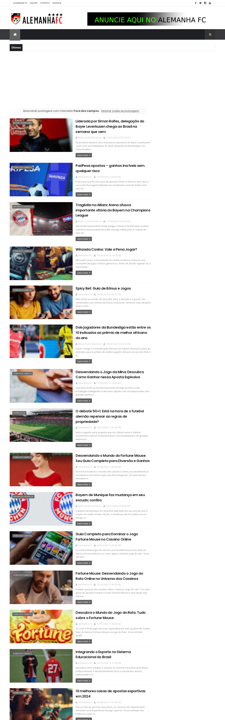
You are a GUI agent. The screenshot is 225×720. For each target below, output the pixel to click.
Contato (45, 3)
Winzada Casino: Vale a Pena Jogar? (96, 242)
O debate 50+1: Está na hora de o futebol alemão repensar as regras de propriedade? (103, 406)
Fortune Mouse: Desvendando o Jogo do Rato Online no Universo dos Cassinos (104, 562)
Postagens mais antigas (129, 712)
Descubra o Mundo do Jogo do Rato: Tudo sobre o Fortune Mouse (101, 600)
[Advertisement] (112, 79)
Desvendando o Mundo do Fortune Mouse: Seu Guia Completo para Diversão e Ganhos (103, 445)
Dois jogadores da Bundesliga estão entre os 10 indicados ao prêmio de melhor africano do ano (104, 325)
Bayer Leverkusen (22, 123)
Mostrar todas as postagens (116, 111)
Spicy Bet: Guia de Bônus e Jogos (93, 281)
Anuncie (57, 3)
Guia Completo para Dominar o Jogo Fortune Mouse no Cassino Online (104, 523)
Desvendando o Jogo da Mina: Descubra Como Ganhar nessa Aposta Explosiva (100, 367)
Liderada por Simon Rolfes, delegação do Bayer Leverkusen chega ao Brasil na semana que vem (104, 126)
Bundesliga (19, 322)
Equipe (34, 3)
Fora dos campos (22, 167)
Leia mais (73, 154)
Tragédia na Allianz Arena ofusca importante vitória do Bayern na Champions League (104, 206)
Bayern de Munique (23, 205)
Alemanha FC (20, 3)
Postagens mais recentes (26, 712)
